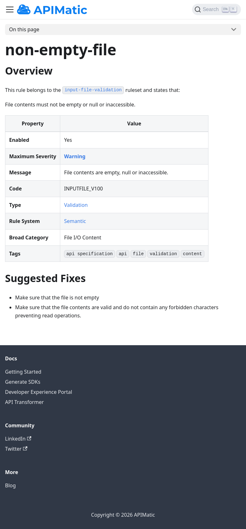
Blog (10, 485)
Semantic (75, 221)
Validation (76, 204)
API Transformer (24, 402)
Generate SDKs (22, 381)
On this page (24, 29)
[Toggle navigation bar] (10, 9)
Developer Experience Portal (38, 391)
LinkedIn (18, 438)
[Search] (216, 9)
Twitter (16, 448)
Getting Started (23, 371)
